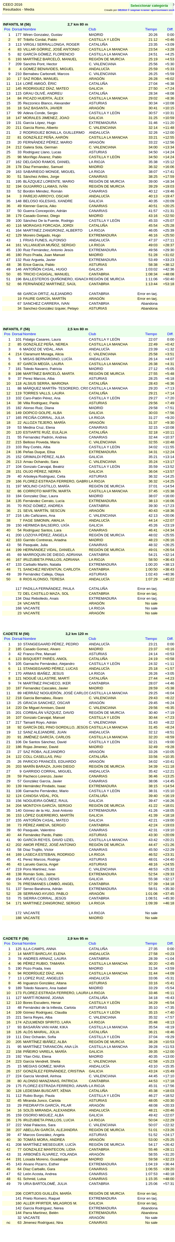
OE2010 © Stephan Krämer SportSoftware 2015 (146, 10)
